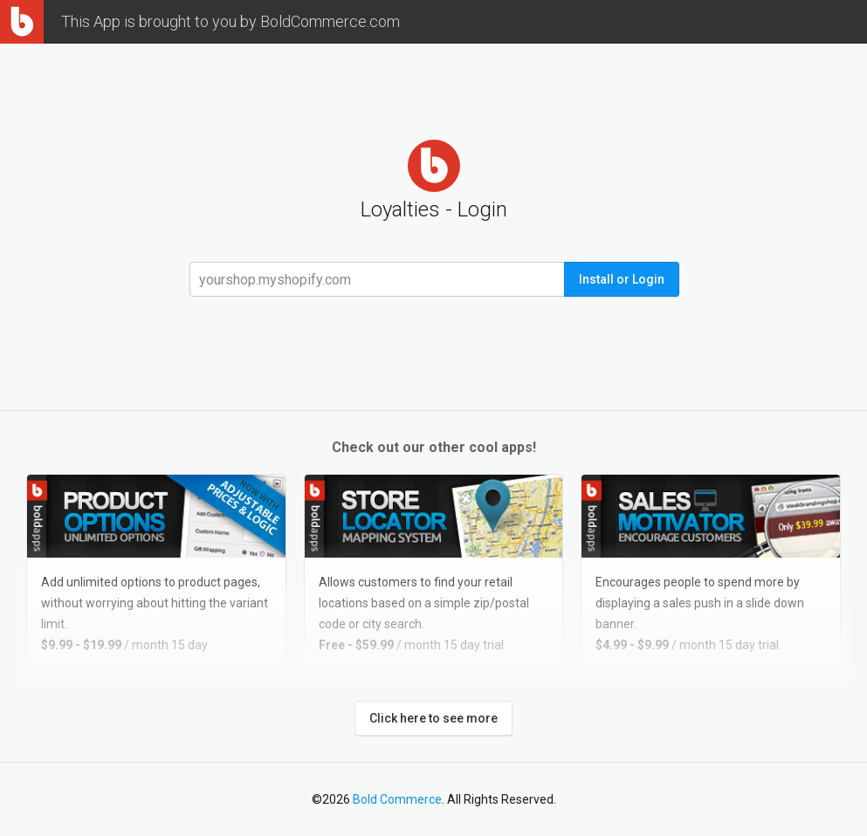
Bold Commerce (397, 799)
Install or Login (621, 279)
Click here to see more (433, 718)
